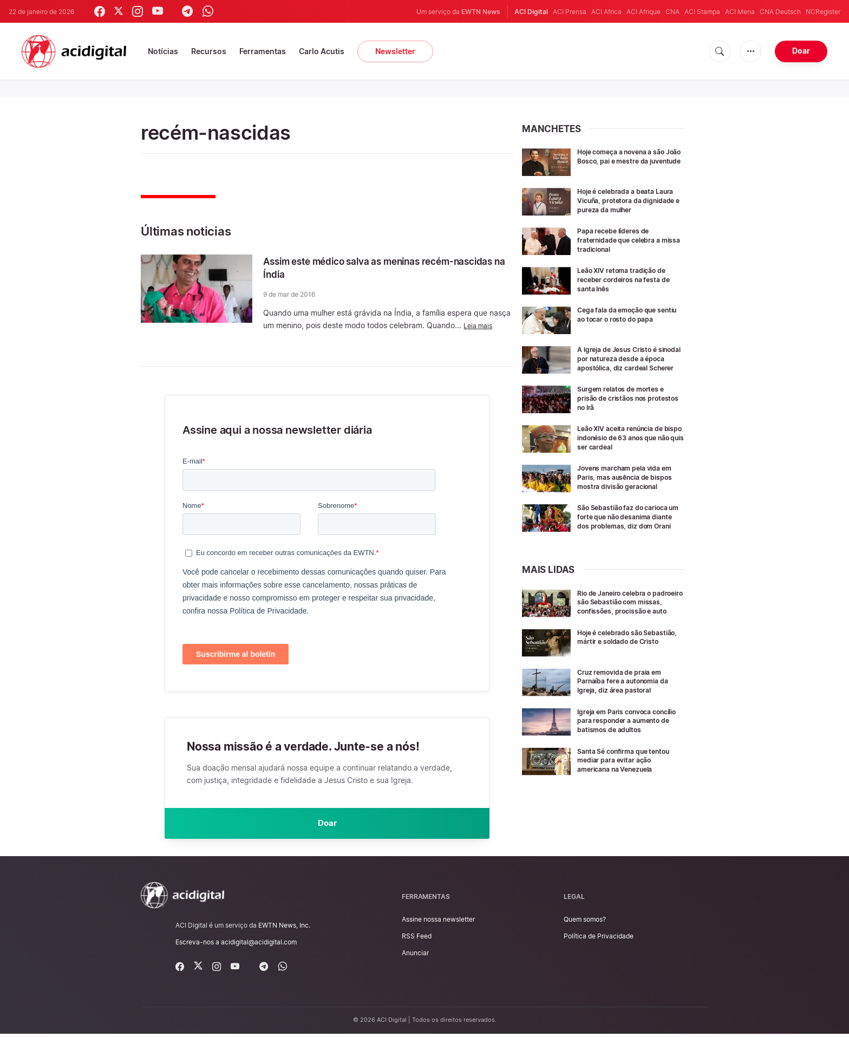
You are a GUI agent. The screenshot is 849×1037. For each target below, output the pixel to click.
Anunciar (415, 957)
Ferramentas (262, 51)
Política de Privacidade (599, 940)
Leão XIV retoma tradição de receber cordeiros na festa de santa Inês (630, 287)
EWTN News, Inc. (284, 928)
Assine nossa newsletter (438, 922)
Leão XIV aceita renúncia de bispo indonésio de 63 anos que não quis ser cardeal (627, 453)
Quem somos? (585, 922)
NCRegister (823, 12)
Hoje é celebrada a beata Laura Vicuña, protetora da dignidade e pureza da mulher (625, 204)
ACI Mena (740, 12)
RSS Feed (417, 940)
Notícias (163, 51)
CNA (672, 12)
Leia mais (480, 325)
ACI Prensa (569, 12)
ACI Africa (606, 12)
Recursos (208, 51)
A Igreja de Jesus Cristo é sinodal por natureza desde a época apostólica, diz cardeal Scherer (630, 371)
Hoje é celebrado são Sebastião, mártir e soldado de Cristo (626, 679)
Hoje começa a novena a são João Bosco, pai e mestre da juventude (628, 160)
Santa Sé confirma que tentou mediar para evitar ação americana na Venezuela (630, 806)
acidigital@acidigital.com (259, 945)
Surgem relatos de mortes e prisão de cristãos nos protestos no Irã (627, 413)
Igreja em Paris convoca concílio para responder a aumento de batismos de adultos (623, 763)
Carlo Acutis (321, 51)
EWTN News (480, 12)
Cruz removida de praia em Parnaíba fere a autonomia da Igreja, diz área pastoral (630, 719)
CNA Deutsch (780, 12)
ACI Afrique (643, 12)
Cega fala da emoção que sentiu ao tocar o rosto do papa (623, 327)
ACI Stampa (702, 12)
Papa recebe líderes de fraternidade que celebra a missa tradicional (624, 248)
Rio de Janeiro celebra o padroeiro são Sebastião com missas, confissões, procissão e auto (630, 636)
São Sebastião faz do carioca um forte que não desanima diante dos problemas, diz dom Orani (629, 544)
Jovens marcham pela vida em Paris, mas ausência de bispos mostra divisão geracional (625, 497)
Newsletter (395, 51)
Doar (801, 50)
